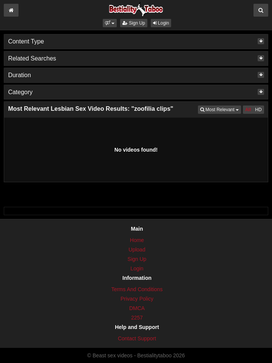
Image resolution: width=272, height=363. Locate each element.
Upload (136, 250)
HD (258, 109)
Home (137, 240)
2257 (137, 318)
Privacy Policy (137, 299)
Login (161, 23)
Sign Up (133, 23)
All (248, 109)
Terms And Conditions (136, 289)
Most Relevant (220, 109)
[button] (110, 23)
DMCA (137, 308)
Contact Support (137, 338)
